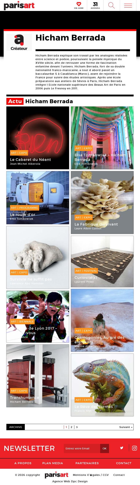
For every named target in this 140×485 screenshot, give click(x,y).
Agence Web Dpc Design (70, 481)
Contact (123, 463)
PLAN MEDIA (52, 463)
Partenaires (87, 463)
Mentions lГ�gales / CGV (91, 475)
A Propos (23, 463)
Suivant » (126, 427)
